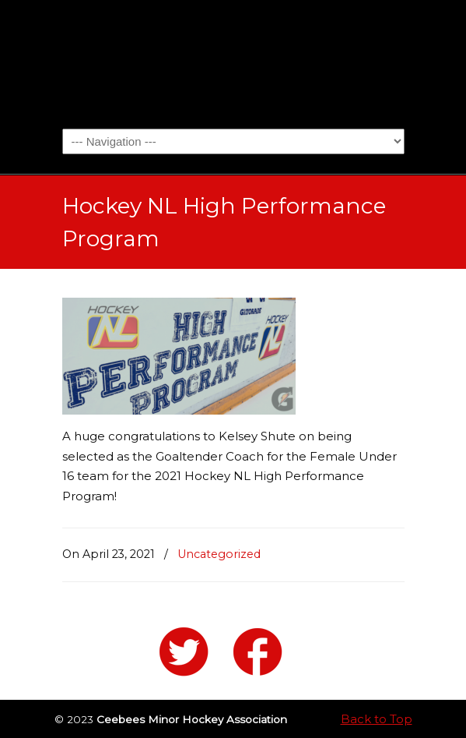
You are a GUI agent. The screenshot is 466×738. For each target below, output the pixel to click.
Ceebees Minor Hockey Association (233, 63)
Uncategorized (219, 554)
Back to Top (376, 719)
